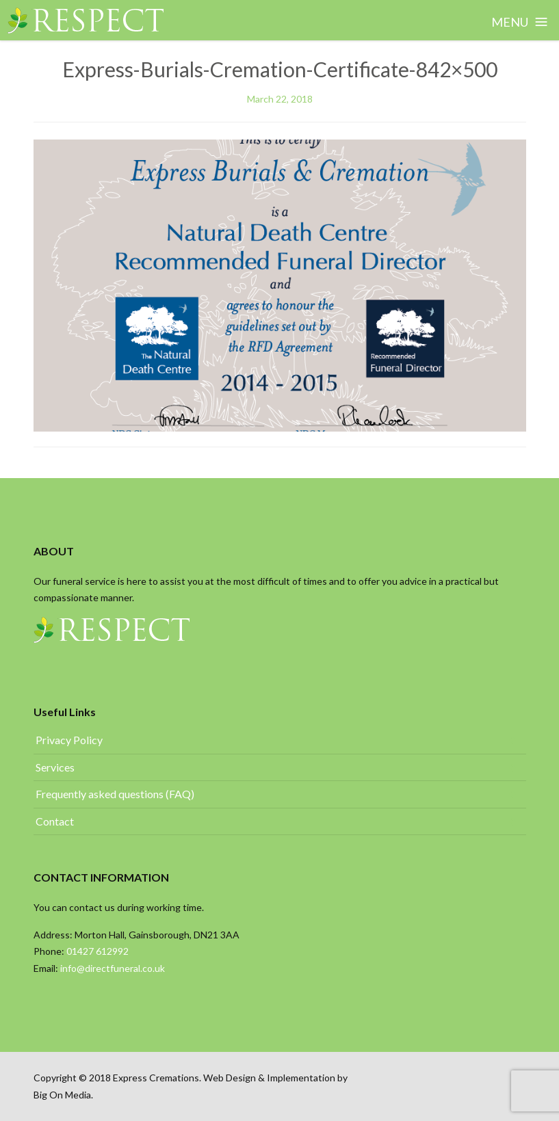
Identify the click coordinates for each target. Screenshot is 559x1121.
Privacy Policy (69, 739)
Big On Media (62, 1094)
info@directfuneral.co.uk (112, 968)
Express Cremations (156, 1077)
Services (55, 767)
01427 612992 (98, 951)
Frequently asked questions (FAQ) (115, 793)
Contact (55, 821)
